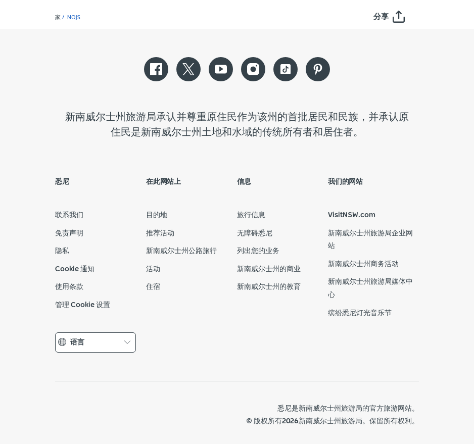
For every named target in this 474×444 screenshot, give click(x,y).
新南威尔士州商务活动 (363, 264)
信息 (244, 181)
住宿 (153, 286)
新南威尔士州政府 (78, 415)
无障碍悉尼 (254, 233)
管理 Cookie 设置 (82, 305)
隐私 (62, 251)
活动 (153, 269)
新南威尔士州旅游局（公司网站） (129, 415)
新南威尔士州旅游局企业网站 (370, 240)
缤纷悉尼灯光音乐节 (360, 313)
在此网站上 (163, 181)
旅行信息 (251, 215)
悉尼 (62, 181)
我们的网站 (345, 181)
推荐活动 (160, 233)
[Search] (433, 25)
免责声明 (69, 233)
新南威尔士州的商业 (269, 269)
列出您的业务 (258, 251)
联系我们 (69, 215)
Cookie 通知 (74, 269)
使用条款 (69, 286)
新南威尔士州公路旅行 (181, 251)
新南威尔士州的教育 (269, 286)
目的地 (156, 215)
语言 (95, 343)
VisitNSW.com (351, 215)
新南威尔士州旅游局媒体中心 (370, 288)
